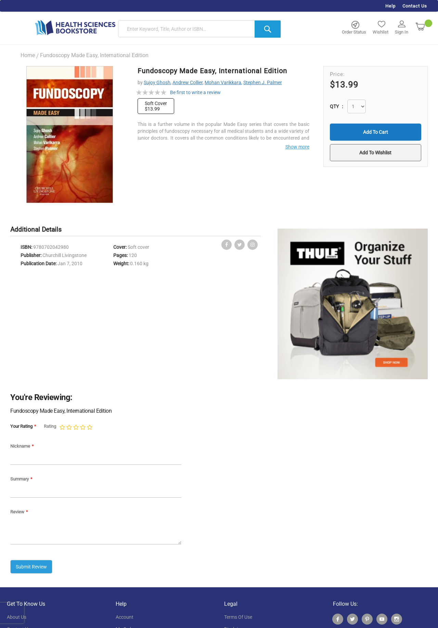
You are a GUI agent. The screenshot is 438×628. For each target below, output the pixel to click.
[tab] (39, 229)
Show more (297, 147)
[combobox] (199, 29)
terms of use (238, 617)
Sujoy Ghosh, (157, 82)
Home (28, 55)
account (124, 617)
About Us (16, 617)
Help (390, 6)
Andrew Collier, (188, 82)
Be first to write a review (195, 92)
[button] (375, 152)
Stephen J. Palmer (262, 82)
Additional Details (36, 229)
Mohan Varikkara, (223, 82)
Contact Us (414, 6)
